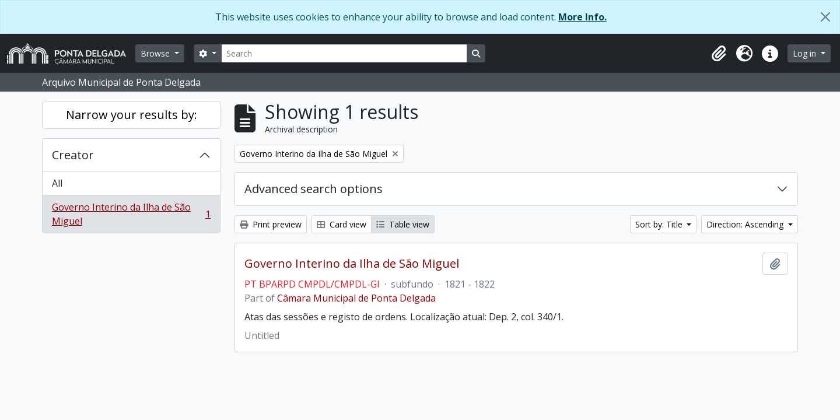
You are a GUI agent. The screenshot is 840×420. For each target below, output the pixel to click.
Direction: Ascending (746, 224)
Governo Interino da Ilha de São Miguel (131, 214)
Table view (402, 224)
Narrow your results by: (131, 115)
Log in (805, 53)
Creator (73, 155)
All (57, 183)
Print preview (271, 224)
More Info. (582, 16)
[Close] (825, 17)
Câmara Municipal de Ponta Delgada (356, 298)
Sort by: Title (660, 224)
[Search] (344, 53)
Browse (156, 53)
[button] (719, 53)
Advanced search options (313, 189)
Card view (341, 224)
